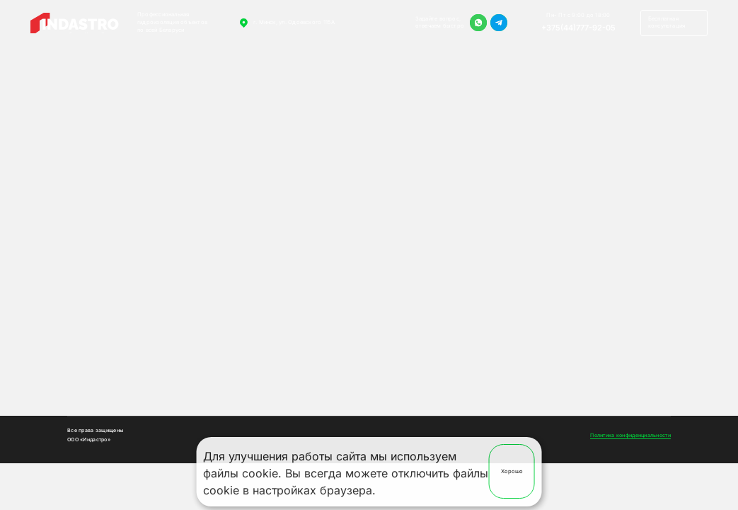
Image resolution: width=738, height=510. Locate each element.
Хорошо (512, 471)
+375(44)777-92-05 (578, 28)
